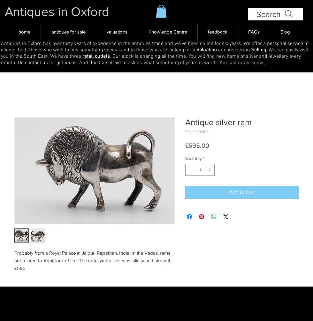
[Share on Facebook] (189, 216)
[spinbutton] (200, 169)
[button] (161, 11)
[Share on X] (226, 216)
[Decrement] (190, 169)
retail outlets (96, 56)
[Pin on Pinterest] (201, 216)
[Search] (275, 14)
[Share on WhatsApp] (214, 216)
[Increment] (210, 169)
